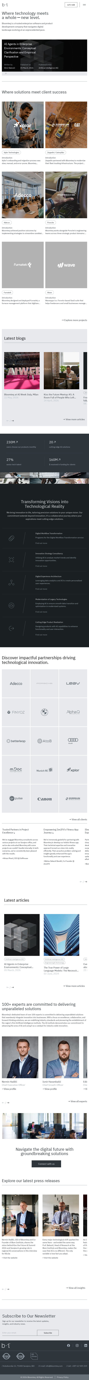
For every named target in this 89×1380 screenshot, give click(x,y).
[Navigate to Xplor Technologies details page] (23, 133)
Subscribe (48, 1333)
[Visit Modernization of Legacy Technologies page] (44, 605)
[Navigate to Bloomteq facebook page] (70, 1345)
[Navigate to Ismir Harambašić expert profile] (61, 1089)
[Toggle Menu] (84, 4)
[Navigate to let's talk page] (71, 4)
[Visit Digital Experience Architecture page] (44, 582)
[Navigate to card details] (20, 1225)
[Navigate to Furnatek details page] (23, 273)
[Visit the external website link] (20, 1257)
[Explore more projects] (74, 322)
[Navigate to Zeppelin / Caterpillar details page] (66, 133)
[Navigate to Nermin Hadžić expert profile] (20, 1089)
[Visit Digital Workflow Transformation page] (44, 538)
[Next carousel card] (13, 420)
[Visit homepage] (5, 4)
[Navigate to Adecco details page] (23, 203)
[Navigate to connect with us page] (44, 1163)
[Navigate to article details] (22, 375)
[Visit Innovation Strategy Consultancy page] (44, 559)
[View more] (74, 421)
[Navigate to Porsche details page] (66, 203)
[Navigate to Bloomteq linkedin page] (85, 1345)
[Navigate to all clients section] (78, 819)
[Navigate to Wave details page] (66, 273)
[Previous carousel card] (7, 420)
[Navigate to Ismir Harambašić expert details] (61, 1061)
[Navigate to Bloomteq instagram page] (78, 1345)
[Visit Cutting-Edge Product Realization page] (44, 628)
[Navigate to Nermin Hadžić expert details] (20, 1061)
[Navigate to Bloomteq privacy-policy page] (61, 1377)
